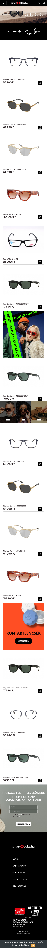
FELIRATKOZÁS (23, 824)
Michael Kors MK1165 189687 (14, 125)
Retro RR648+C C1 (10, 259)
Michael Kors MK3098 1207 (14, 733)
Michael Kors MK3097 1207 (14, 80)
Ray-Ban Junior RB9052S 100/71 (15, 396)
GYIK (31, 922)
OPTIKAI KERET (19, 873)
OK (33, 945)
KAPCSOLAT (18, 922)
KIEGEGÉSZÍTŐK (19, 886)
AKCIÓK (16, 859)
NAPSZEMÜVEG (19, 866)
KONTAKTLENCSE (20, 879)
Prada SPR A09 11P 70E (12, 214)
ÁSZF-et (15, 814)
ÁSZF (26, 922)
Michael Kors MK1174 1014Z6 (14, 169)
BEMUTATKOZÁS (19, 920)
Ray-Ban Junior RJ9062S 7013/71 (16, 304)
